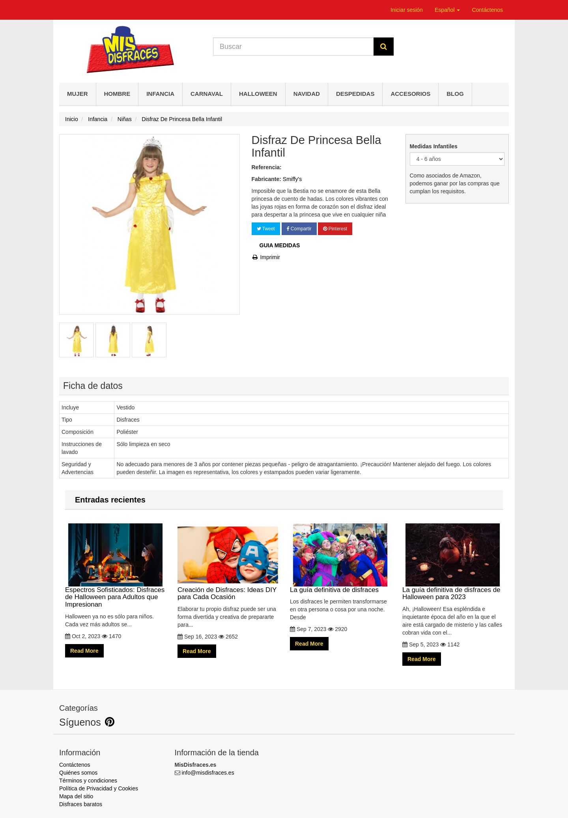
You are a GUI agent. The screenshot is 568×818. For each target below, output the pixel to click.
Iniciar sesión (406, 10)
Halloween (258, 93)
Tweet (266, 229)
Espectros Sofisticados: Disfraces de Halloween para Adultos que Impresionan (115, 565)
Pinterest (335, 229)
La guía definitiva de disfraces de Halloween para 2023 (452, 562)
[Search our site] (293, 46)
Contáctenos (487, 10)
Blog (455, 93)
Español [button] (447, 10)
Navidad (306, 93)
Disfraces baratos (80, 804)
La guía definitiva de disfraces (340, 558)
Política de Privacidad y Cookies (98, 788)
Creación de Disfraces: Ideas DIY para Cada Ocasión (228, 562)
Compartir (299, 229)
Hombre (117, 93)
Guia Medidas (280, 245)
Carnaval (207, 93)
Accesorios (410, 93)
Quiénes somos (78, 772)
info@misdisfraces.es (207, 772)
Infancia (160, 93)
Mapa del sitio (76, 796)
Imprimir (266, 257)
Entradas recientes (110, 499)
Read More (84, 651)
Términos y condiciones (88, 780)
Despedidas (355, 93)
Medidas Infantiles (434, 146)
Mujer (77, 93)
